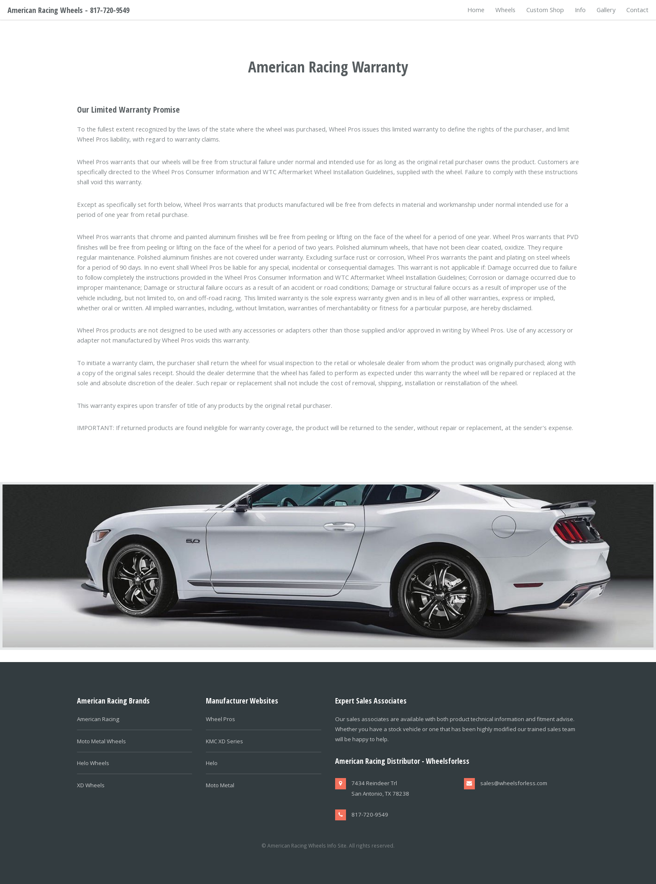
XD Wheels (91, 785)
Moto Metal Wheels (101, 741)
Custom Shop (545, 9)
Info (580, 9)
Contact (637, 9)
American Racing (98, 719)
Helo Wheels (93, 763)
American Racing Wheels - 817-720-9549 (68, 10)
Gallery (606, 9)
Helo (212, 763)
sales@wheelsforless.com (513, 783)
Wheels (505, 9)
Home (475, 9)
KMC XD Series (224, 741)
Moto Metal (220, 785)
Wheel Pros (220, 719)
